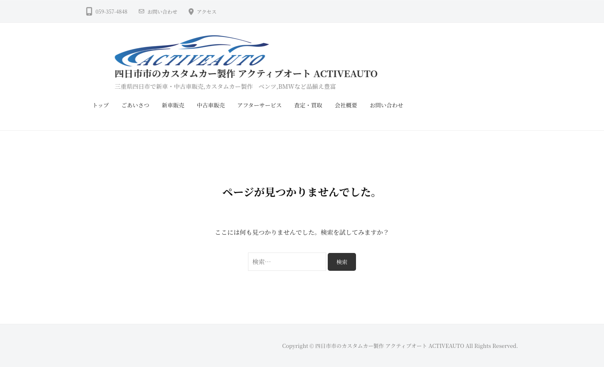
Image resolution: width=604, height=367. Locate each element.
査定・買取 (308, 105)
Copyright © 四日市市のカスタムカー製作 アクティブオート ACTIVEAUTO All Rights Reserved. (400, 346)
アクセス (207, 11)
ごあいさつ (135, 105)
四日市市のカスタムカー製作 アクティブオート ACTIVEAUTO (263, 73)
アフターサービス (259, 105)
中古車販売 (211, 105)
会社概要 (346, 105)
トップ (100, 105)
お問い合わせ (162, 11)
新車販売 (173, 105)
